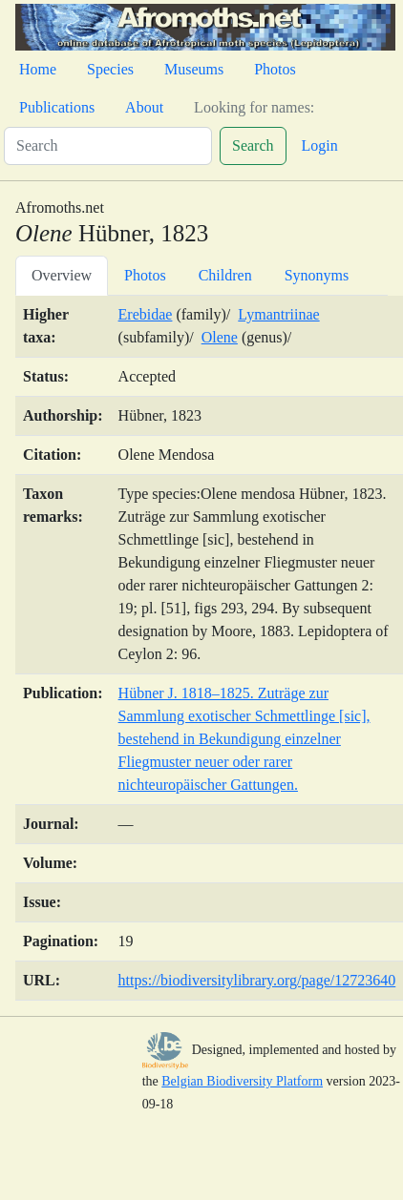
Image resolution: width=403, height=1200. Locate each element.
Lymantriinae (278, 314)
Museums (193, 69)
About (144, 107)
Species (110, 69)
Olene (220, 337)
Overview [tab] (62, 275)
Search (253, 145)
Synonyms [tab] (317, 275)
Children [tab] (225, 275)
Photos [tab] (145, 275)
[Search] (108, 146)
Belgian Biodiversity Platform (242, 1081)
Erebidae (145, 314)
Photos (275, 69)
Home (37, 69)
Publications (57, 107)
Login (320, 145)
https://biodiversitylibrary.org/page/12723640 (257, 980)
